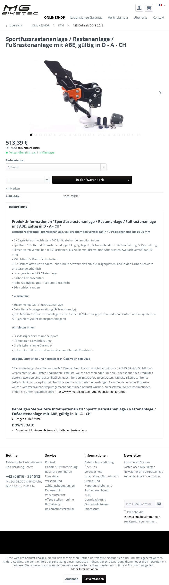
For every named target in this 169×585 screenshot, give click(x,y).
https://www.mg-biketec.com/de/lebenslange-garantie (90, 392)
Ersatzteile (52, 476)
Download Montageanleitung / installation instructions (49, 430)
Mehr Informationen (84, 569)
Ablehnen (71, 579)
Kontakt (50, 462)
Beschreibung (18, 207)
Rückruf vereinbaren (58, 471)
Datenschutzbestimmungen (142, 517)
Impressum (92, 509)
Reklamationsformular (59, 509)
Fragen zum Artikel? (26, 419)
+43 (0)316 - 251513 (23, 476)
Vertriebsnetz (93, 471)
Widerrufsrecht (55, 495)
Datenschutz (53, 490)
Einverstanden (94, 579)
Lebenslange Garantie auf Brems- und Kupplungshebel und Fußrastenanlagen (101, 483)
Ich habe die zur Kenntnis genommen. (142, 516)
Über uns (91, 467)
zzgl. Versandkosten (29, 147)
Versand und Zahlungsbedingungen (60, 483)
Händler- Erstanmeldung (61, 467)
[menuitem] (139, 8)
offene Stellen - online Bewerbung (59, 502)
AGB (87, 495)
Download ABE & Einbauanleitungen (97, 502)
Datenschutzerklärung (99, 462)
